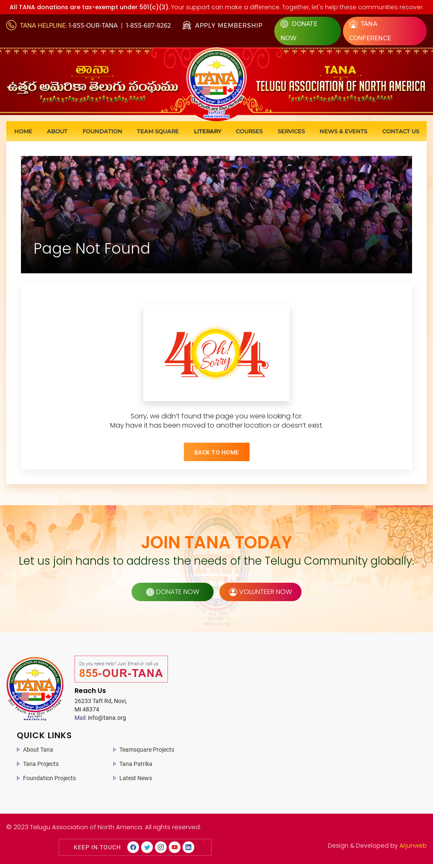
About (57, 131)
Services (291, 131)
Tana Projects (41, 763)
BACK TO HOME (216, 452)
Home (23, 131)
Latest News (135, 778)
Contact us (400, 131)
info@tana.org (100, 717)
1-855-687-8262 (148, 25)
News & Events (343, 131)
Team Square (158, 131)
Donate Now (299, 31)
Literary (207, 131)
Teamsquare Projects (146, 749)
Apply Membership (223, 25)
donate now (172, 592)
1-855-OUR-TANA (93, 25)
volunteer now (260, 592)
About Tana (38, 749)
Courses (249, 131)
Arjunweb (413, 845)
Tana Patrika (135, 763)
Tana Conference (370, 31)
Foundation (102, 131)
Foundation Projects (49, 778)
